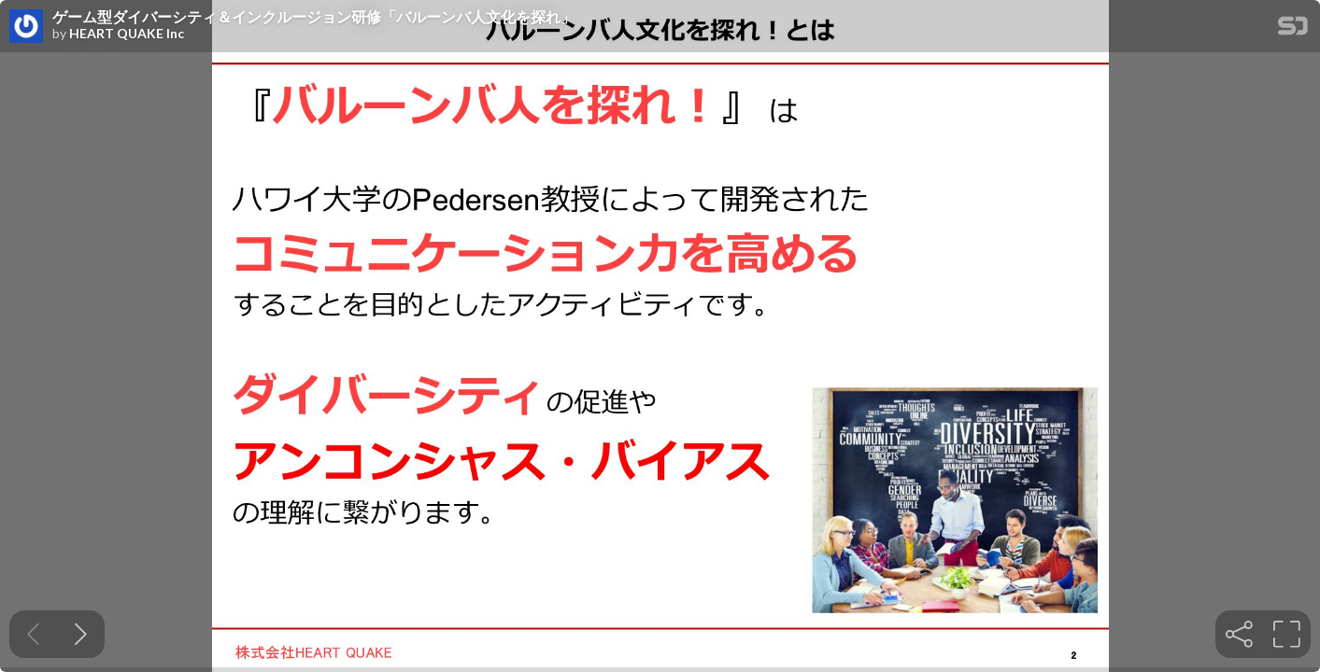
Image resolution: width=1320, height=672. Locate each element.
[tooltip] (1239, 634)
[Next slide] (81, 634)
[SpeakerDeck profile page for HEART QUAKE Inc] (26, 27)
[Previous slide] (33, 634)
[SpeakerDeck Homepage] (1293, 29)
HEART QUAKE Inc (126, 33)
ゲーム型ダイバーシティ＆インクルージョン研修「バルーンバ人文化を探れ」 (313, 16)
